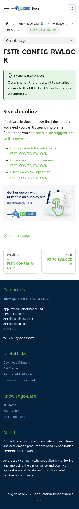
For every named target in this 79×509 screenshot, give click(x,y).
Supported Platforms (17, 374)
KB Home (9, 405)
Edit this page (16, 235)
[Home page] (7, 23)
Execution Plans (14, 417)
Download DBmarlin (17, 362)
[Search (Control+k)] (72, 8)
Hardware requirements (19, 380)
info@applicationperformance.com (27, 299)
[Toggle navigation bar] (6, 8)
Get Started (11, 368)
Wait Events (11, 411)
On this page (16, 40)
